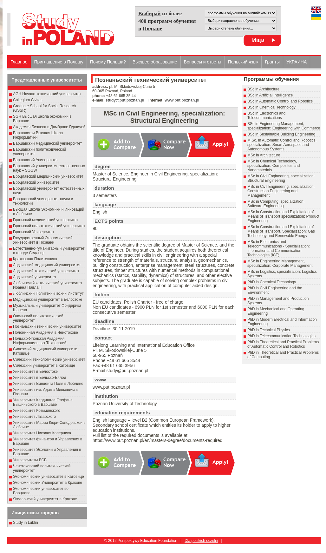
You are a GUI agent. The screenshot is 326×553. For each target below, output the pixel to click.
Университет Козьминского (36, 410)
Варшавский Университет (35, 160)
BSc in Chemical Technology (271, 107)
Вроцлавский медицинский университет (48, 176)
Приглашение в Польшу (58, 61)
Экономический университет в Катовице (48, 476)
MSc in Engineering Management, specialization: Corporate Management (279, 263)
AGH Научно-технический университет (47, 94)
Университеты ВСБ (30, 460)
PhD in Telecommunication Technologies (281, 336)
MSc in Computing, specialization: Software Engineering (275, 203)
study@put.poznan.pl (125, 100)
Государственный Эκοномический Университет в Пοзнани (43, 240)
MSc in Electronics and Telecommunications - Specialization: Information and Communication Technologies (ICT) (278, 248)
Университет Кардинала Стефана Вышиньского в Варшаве (43, 402)
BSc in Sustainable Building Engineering (281, 134)
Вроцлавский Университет (36, 182)
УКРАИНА (296, 61)
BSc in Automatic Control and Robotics (280, 101)
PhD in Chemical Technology (271, 282)
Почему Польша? (108, 61)
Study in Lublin (25, 522)
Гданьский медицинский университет (45, 220)
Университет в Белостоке (35, 371)
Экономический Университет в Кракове (47, 482)
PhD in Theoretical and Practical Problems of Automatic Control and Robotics (283, 344)
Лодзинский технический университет (46, 271)
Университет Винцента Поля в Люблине (48, 383)
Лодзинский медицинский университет (47, 265)
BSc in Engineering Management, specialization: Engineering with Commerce (283, 126)
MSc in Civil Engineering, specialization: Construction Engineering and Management (281, 191)
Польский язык (243, 61)
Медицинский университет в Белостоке (47, 299)
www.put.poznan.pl (182, 100)
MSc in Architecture (263, 155)
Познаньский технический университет (47, 326)
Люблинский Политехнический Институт (48, 293)
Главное (19, 61)
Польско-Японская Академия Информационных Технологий (40, 340)
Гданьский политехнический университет (49, 226)
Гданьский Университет (33, 232)
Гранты (272, 61)
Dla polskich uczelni (201, 540)
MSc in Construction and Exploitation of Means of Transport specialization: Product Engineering (283, 216)
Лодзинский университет (34, 277)
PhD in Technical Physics (268, 330)
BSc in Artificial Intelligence (270, 95)
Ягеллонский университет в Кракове (45, 499)
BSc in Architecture (263, 89)
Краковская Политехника (35, 259)
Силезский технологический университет (49, 359)
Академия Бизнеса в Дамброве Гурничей (49, 127)
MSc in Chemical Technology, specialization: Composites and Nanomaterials (273, 165)
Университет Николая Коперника (42, 433)
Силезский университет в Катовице (44, 365)
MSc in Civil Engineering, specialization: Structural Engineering (281, 178)
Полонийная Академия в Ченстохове (45, 332)
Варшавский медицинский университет (47, 143)
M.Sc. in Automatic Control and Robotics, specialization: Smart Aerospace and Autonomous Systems (281, 144)
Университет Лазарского (34, 416)
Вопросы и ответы (202, 61)
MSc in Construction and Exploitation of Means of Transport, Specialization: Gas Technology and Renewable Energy (281, 231)
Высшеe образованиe (155, 61)
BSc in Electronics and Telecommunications (266, 115)
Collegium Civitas (27, 100)
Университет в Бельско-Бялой (39, 377)
